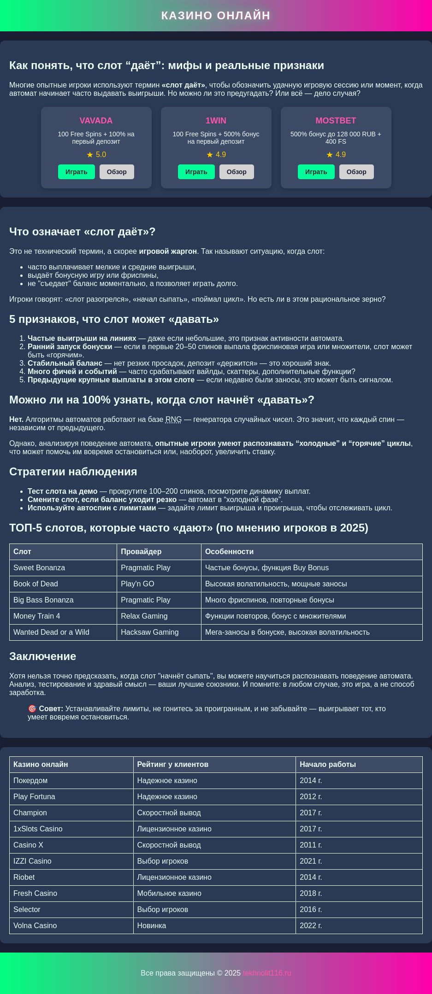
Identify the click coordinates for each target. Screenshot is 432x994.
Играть (76, 171)
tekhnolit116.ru (267, 973)
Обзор (117, 171)
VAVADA (96, 120)
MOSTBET (336, 120)
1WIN (216, 120)
